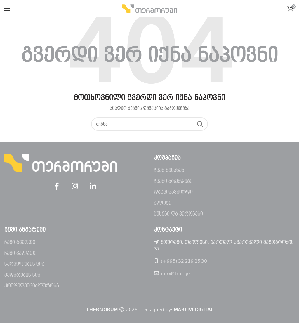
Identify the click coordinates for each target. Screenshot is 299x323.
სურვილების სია (24, 264)
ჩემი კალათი (20, 253)
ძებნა (200, 124)
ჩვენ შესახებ (169, 170)
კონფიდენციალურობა (31, 286)
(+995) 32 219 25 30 (184, 261)
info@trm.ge (175, 273)
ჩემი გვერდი (19, 242)
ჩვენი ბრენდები (173, 181)
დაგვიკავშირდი (173, 192)
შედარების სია (22, 275)
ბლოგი (162, 203)
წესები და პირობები (178, 214)
